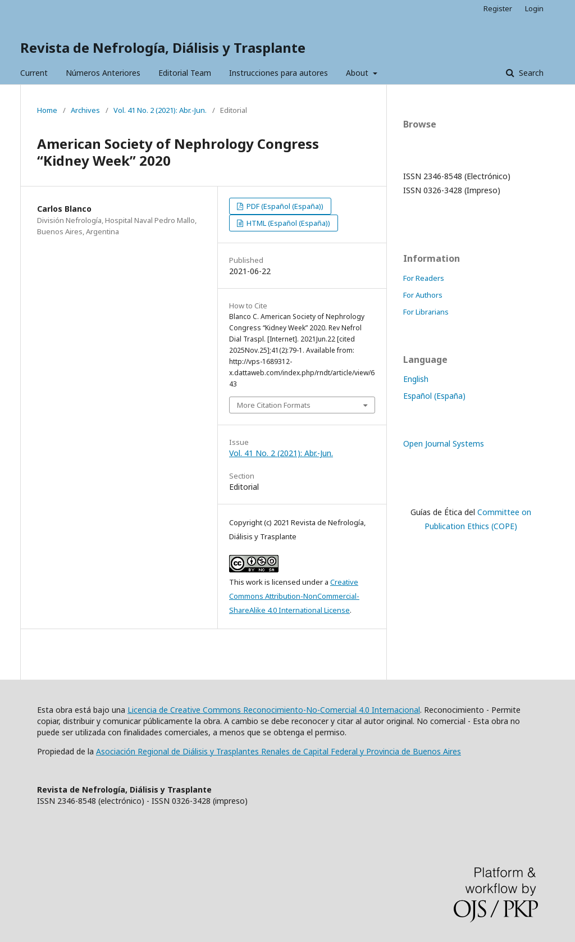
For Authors (422, 295)
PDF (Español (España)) (284, 206)
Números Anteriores (103, 72)
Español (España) (434, 395)
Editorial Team (184, 72)
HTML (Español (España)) (287, 223)
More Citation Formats (274, 405)
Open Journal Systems (443, 443)
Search (530, 72)
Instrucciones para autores (278, 72)
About (358, 72)
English (415, 379)
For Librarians (426, 312)
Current (34, 72)
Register (497, 8)
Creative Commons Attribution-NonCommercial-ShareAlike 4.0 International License (294, 596)
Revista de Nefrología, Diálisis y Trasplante (162, 47)
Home (47, 110)
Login (534, 8)
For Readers (423, 278)
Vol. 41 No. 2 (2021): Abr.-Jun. (160, 110)
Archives (85, 110)
